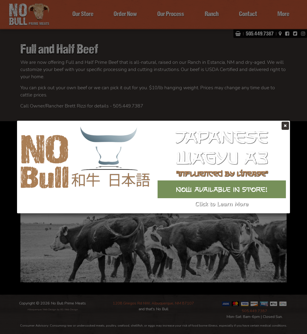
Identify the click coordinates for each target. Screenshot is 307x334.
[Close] (285, 126)
